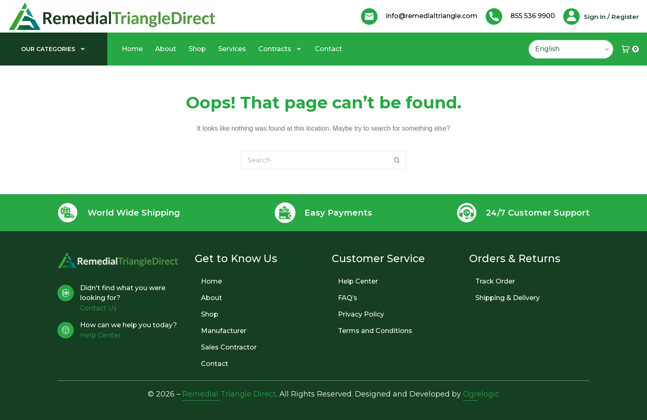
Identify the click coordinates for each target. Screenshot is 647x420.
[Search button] (396, 160)
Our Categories (54, 49)
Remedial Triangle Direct (229, 394)
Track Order (495, 281)
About (165, 49)
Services (232, 49)
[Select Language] (571, 49)
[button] (54, 49)
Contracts (280, 49)
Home (132, 49)
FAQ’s (347, 298)
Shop (197, 49)
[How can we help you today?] (65, 330)
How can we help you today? (128, 325)
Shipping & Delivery (507, 298)
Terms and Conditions (375, 331)
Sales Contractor (229, 347)
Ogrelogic (481, 394)
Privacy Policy (361, 314)
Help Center (358, 281)
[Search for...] (314, 160)
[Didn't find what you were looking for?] (65, 293)
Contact (328, 49)
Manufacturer (223, 331)
